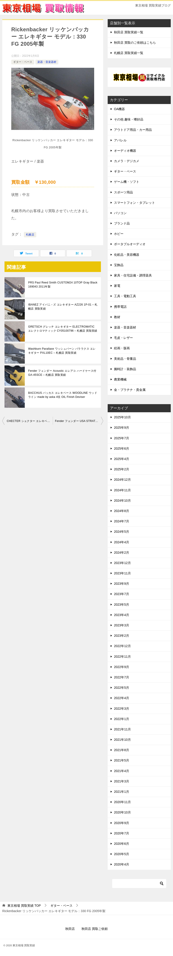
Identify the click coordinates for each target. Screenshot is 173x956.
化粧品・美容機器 (126, 254)
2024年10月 (122, 500)
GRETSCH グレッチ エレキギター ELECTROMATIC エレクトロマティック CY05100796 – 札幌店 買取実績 (62, 328)
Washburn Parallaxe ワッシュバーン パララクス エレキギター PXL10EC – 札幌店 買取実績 (62, 350)
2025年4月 (121, 459)
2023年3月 (121, 625)
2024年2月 (121, 552)
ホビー (118, 234)
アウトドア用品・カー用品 (133, 129)
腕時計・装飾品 (125, 369)
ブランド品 (122, 223)
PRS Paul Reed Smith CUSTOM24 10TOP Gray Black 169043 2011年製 (62, 284)
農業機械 (120, 379)
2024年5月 (121, 531)
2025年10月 (122, 417)
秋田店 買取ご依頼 (95, 929)
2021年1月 (121, 791)
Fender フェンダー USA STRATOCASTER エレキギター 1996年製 (79, 421)
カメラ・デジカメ (126, 161)
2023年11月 (122, 573)
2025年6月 (121, 448)
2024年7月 (121, 521)
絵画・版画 (122, 348)
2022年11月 (122, 656)
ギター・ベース (22, 61)
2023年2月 (121, 635)
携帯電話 (120, 306)
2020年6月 (121, 843)
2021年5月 (121, 760)
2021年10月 (122, 739)
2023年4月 (121, 615)
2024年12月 (122, 479)
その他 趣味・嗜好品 (128, 119)
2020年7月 (121, 833)
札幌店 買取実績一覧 (128, 53)
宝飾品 (118, 265)
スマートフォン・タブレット (134, 202)
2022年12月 (122, 646)
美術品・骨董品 (125, 358)
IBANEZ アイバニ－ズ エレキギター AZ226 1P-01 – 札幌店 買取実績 (63, 306)
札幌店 (30, 234)
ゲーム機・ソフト (126, 181)
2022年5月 (121, 687)
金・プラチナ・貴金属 (130, 390)
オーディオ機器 (125, 150)
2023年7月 (121, 594)
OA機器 (119, 109)
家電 (117, 286)
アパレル (120, 140)
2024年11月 (122, 490)
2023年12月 (122, 563)
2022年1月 (121, 719)
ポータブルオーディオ (130, 244)
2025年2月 (121, 469)
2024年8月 (121, 511)
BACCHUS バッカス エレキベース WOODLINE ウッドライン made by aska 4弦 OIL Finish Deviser (62, 395)
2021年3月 (121, 781)
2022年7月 (121, 677)
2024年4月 (121, 542)
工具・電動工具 (125, 296)
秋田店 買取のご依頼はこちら (135, 42)
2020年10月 (122, 812)
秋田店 (70, 929)
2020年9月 (121, 823)
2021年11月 (122, 729)
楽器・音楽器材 (46, 61)
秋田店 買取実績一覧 (128, 32)
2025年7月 (121, 438)
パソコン (120, 213)
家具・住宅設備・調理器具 (133, 275)
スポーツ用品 (123, 192)
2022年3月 (121, 708)
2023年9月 (121, 583)
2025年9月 (121, 427)
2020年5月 (121, 854)
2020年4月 (121, 864)
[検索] (139, 883)
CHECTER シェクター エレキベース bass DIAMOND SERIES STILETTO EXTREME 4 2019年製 (30, 421)
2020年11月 (122, 802)
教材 (117, 317)
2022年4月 (121, 698)
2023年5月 (121, 604)
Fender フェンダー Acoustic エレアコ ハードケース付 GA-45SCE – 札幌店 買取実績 (62, 372)
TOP (24, 905)
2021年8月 (121, 750)
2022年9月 (121, 667)
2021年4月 (121, 771)
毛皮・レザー (123, 338)
